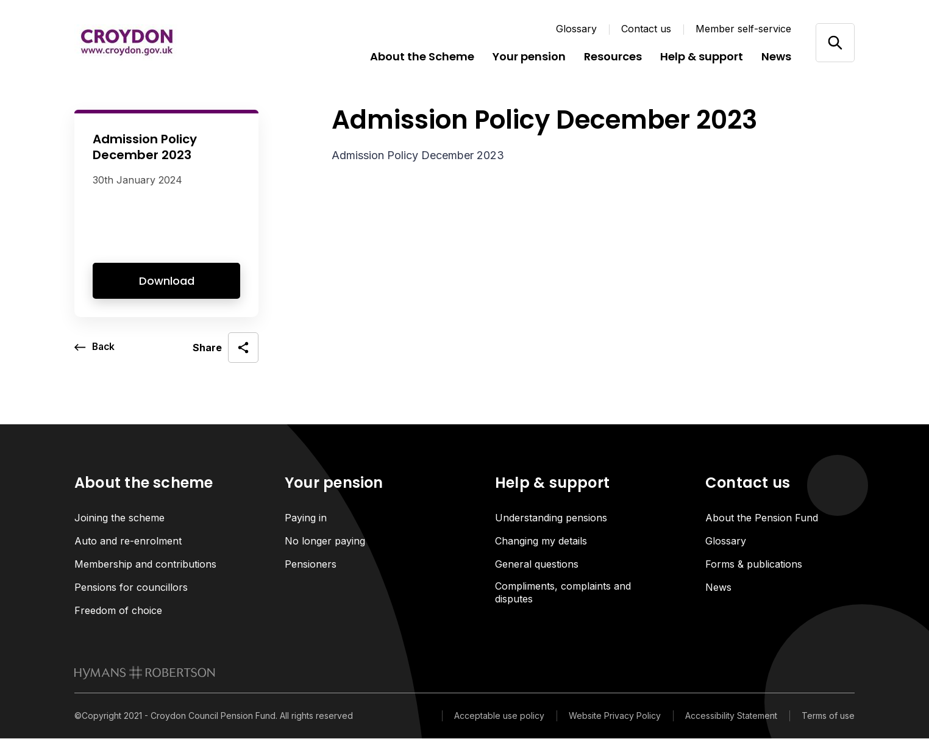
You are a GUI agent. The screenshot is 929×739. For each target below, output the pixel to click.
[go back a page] (95, 347)
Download (166, 280)
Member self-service (743, 29)
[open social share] (225, 347)
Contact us (646, 29)
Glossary (576, 29)
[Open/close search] (835, 42)
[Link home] (147, 42)
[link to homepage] (144, 673)
